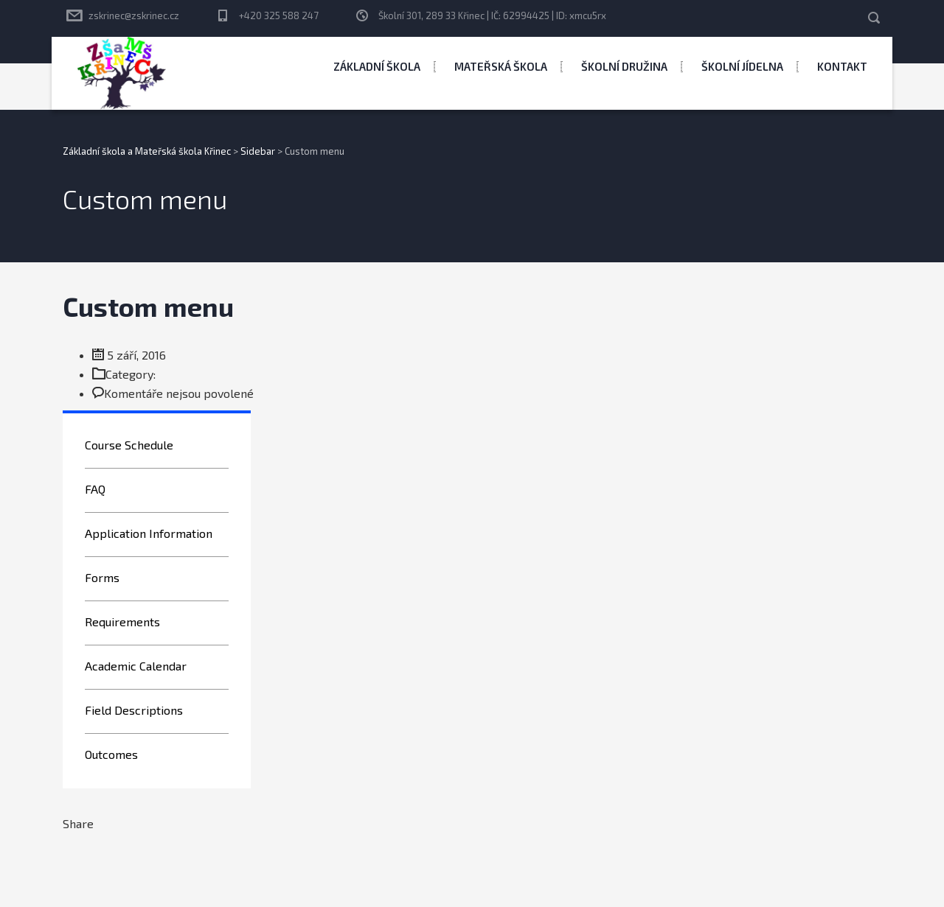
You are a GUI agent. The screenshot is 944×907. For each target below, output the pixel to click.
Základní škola (376, 66)
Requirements (122, 621)
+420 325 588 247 (279, 15)
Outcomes (111, 754)
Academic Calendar (136, 666)
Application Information (148, 533)
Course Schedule (129, 445)
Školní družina (624, 66)
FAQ (95, 489)
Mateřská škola (500, 66)
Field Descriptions (134, 710)
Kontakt (842, 66)
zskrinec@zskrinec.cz (133, 15)
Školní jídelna (742, 66)
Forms (102, 577)
